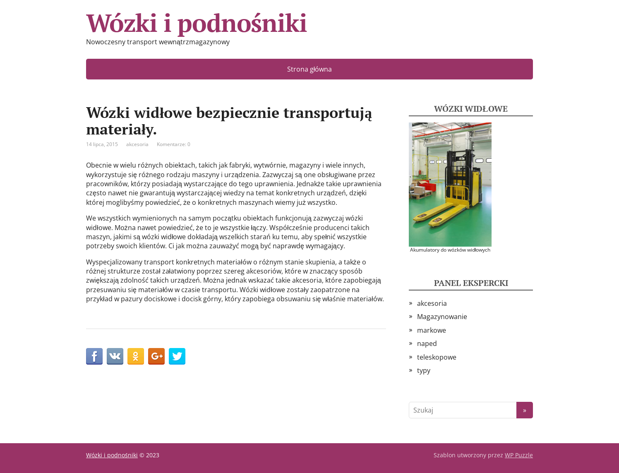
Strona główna (309, 69)
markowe (431, 330)
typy (423, 370)
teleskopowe (436, 357)
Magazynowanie (442, 316)
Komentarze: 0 (173, 144)
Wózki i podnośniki (196, 22)
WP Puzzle (519, 455)
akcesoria (137, 144)
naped (427, 343)
